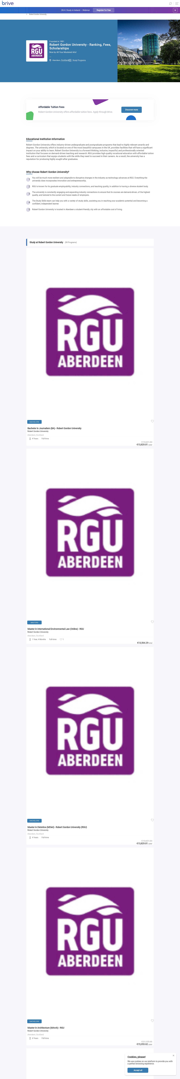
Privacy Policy (114, 976)
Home (28, 21)
